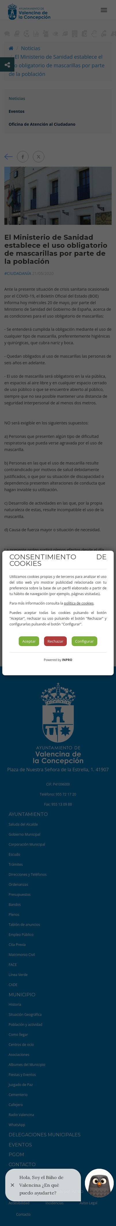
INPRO (67, 660)
